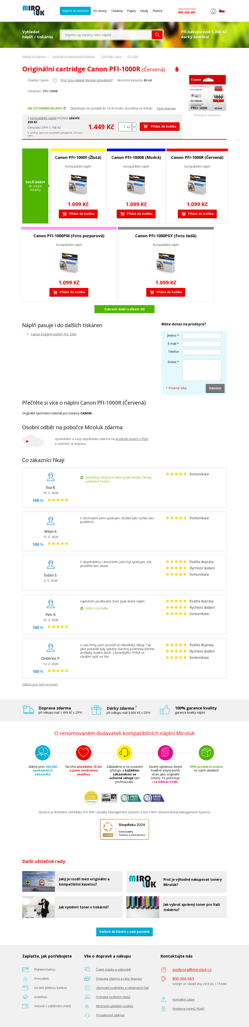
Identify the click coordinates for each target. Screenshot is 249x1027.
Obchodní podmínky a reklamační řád (122, 988)
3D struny (100, 11)
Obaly (144, 11)
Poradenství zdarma (110, 1015)
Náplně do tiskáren (75, 11)
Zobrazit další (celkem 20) (124, 309)
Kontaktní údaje (183, 999)
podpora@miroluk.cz (192, 969)
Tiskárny (117, 11)
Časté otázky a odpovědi (113, 969)
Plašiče (157, 11)
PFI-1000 (133, 56)
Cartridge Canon (111, 56)
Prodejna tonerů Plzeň (188, 1009)
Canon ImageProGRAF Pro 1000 (53, 334)
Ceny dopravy (166, 108)
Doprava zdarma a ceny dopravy (119, 979)
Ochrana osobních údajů (113, 997)
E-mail (172, 343)
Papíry (131, 11)
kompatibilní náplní (43, 118)
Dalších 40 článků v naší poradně (124, 932)
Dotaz (172, 362)
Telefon (173, 352)
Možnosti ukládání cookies (114, 1006)
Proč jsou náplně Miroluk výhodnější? (87, 80)
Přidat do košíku (159, 126)
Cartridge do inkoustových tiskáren (73, 56)
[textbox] (106, 34)
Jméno (171, 335)
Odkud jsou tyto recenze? (40, 684)
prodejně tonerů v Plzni (131, 439)
